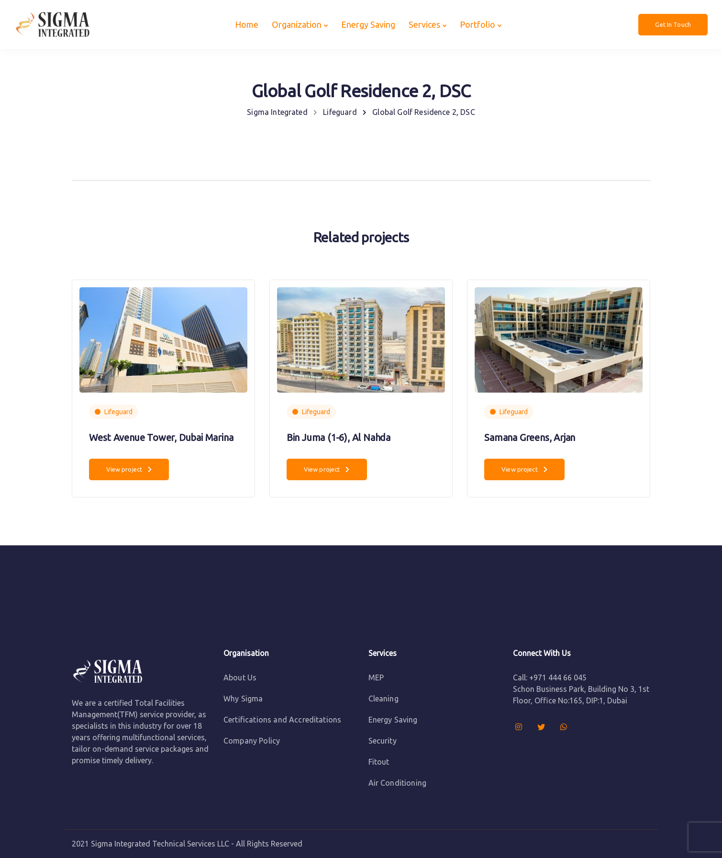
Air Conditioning (397, 783)
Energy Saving (368, 24)
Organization (297, 24)
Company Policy (251, 740)
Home (246, 24)
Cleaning (383, 698)
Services (424, 24)
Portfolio (477, 24)
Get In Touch (673, 24)
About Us (239, 677)
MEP (376, 677)
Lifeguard (118, 412)
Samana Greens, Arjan (529, 437)
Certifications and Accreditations (282, 719)
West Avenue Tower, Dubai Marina (161, 437)
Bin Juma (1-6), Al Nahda (338, 437)
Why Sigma (243, 698)
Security (382, 740)
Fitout (378, 761)
